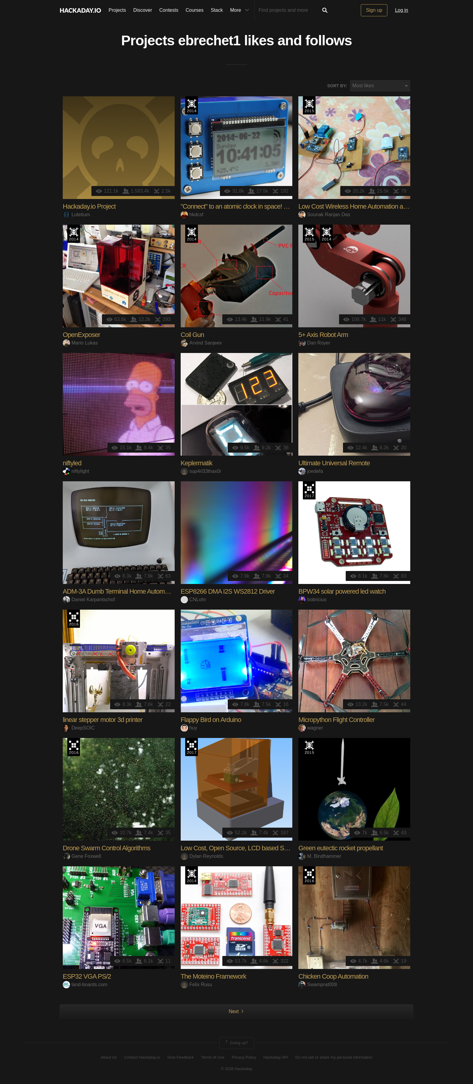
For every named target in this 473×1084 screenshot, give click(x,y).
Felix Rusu (196, 984)
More (241, 10)
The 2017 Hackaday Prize (309, 491)
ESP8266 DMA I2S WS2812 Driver (228, 592)
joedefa (310, 471)
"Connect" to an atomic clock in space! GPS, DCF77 (250, 207)
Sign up (374, 10)
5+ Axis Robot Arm (323, 335)
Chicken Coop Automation (333, 977)
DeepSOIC (79, 728)
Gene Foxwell (82, 856)
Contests (168, 10)
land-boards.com (85, 984)
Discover (142, 10)
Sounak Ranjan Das (324, 214)
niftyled (72, 463)
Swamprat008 (317, 984)
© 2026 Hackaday (236, 1069)
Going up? (236, 1043)
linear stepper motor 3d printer (102, 720)
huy (189, 728)
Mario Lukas (80, 343)
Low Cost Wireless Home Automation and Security (365, 207)
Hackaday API (275, 1057)
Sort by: (337, 86)
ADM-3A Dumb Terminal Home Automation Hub (126, 592)
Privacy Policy (244, 1057)
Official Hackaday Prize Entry (191, 106)
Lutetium (76, 214)
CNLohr (193, 599)
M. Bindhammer (319, 856)
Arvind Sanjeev (201, 343)
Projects (117, 10)
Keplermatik (196, 463)
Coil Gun (192, 335)
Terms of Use (212, 1057)
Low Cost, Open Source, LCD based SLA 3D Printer (250, 848)
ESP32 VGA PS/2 (87, 977)
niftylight (76, 471)
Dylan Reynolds (202, 856)
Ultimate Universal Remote (334, 463)
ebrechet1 (209, 41)
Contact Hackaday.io (142, 1057)
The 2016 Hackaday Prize (73, 619)
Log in (401, 10)
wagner (310, 728)
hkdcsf (192, 214)
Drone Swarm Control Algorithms (106, 848)
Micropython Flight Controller (336, 720)
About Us (109, 1057)
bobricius (312, 599)
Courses (195, 10)
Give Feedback (180, 1057)
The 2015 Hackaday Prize (309, 106)
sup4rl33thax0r (201, 471)
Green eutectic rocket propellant (340, 848)
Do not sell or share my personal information (333, 1057)
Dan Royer (314, 343)
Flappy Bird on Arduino (211, 720)
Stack (217, 10)
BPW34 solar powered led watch (342, 592)
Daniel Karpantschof (89, 599)
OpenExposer (81, 335)
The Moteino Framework (213, 977)
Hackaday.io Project (89, 207)
